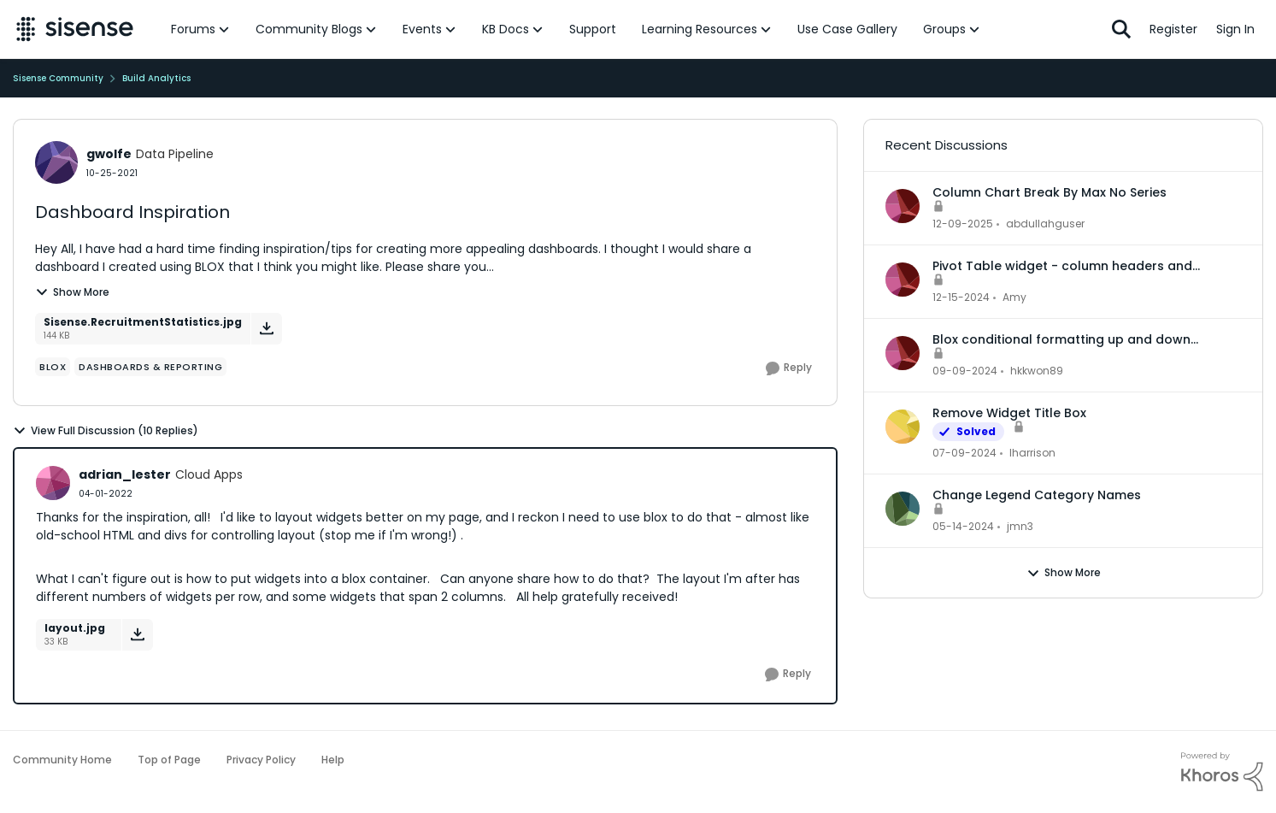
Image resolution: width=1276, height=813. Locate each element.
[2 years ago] (964, 453)
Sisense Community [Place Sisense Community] (58, 78)
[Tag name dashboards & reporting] (150, 366)
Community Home (62, 759)
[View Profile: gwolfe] (56, 162)
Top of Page (169, 759)
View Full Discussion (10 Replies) (105, 431)
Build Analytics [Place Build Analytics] (156, 78)
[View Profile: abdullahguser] (902, 206)
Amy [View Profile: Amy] (1014, 297)
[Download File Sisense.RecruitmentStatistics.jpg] (266, 329)
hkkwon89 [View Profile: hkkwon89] (1036, 370)
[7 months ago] (962, 224)
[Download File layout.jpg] (137, 635)
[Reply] (788, 368)
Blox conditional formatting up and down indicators (1061, 339)
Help (332, 759)
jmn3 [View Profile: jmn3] (1020, 526)
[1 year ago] (961, 297)
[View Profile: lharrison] (902, 426)
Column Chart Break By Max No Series (1049, 192)
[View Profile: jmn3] (902, 509)
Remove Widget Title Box (1009, 413)
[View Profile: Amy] (902, 279)
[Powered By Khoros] (1222, 772)
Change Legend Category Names (1036, 495)
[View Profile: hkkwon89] (902, 353)
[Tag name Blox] (52, 366)
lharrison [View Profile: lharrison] (1032, 452)
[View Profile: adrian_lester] (53, 483)
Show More (72, 292)
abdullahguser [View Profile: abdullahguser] (1045, 223)
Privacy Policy (261, 759)
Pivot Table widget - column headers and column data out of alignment (1062, 266)
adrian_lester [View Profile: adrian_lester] (125, 474)
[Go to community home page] (75, 29)
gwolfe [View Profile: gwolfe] (109, 153)
